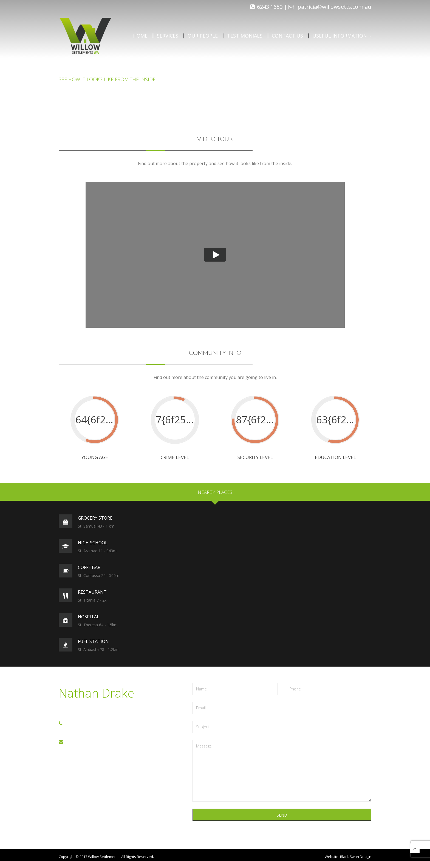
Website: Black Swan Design (348, 856)
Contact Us (287, 35)
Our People (203, 35)
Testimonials (244, 35)
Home (140, 35)
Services (167, 35)
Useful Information (339, 35)
